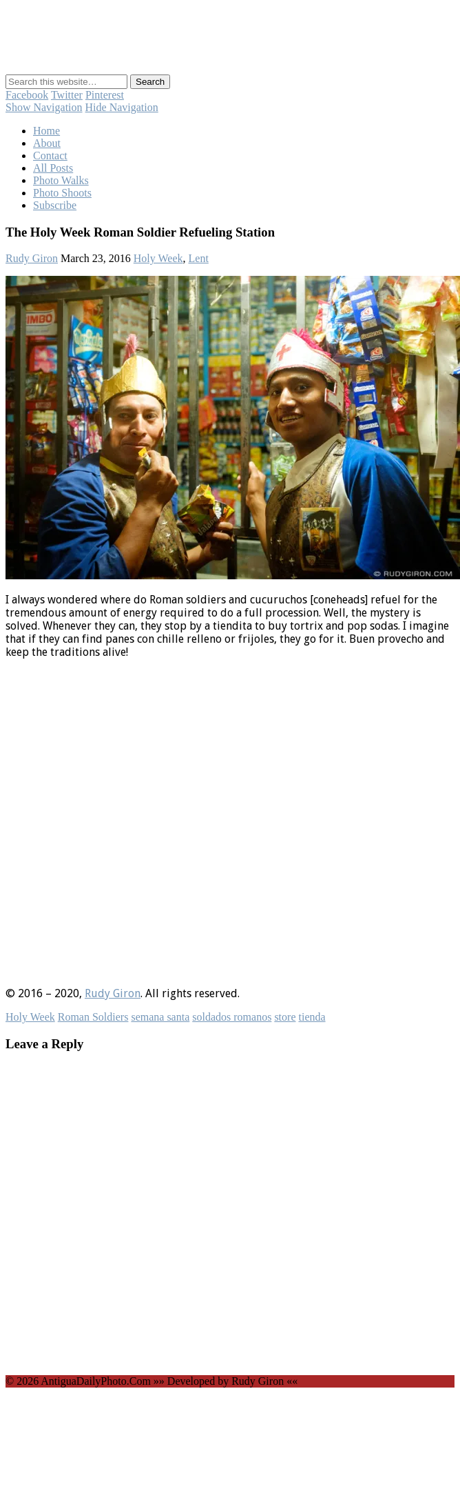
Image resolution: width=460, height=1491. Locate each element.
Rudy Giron (32, 258)
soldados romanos (231, 1017)
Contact (50, 155)
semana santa (160, 1017)
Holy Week (158, 258)
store (284, 1017)
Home (46, 131)
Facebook (27, 95)
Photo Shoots (62, 193)
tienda (311, 1017)
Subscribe (54, 205)
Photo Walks (61, 180)
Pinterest (104, 95)
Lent (199, 258)
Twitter (67, 95)
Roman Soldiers (93, 1017)
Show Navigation (44, 107)
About (47, 143)
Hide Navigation (121, 107)
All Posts (53, 168)
